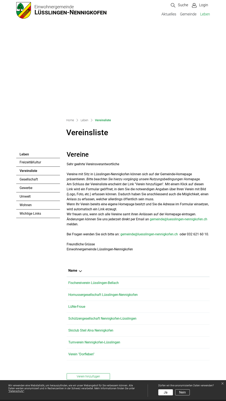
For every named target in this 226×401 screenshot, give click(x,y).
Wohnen (26, 116)
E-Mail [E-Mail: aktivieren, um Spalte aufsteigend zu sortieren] (167, 182)
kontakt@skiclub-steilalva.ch (183, 251)
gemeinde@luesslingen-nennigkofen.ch (178, 130)
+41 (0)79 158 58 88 (144, 263)
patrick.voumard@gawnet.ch (183, 194)
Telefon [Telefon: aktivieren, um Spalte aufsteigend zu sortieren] (135, 182)
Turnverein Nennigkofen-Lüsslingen (94, 263)
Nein (182, 392)
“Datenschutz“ (16, 391)
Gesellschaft (29, 90)
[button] (179, 5)
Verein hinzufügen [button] (88, 297)
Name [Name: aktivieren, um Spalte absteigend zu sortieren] (72, 182)
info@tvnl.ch (171, 263)
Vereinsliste (30, 83)
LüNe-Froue (76, 223)
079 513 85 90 (139, 251)
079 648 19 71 (139, 235)
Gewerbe (26, 99)
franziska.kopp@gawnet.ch (182, 223)
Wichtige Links (30, 125)
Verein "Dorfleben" (81, 275)
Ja (165, 392)
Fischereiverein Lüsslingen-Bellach (93, 194)
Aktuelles (168, 14)
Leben (205, 14)
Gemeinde (188, 14)
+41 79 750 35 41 (142, 194)
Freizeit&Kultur (30, 73)
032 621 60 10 (39, 363)
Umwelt (25, 108)
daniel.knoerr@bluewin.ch (181, 235)
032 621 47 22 (139, 223)
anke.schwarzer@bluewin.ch (183, 275)
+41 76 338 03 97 (142, 206)
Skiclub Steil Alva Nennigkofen (90, 251)
